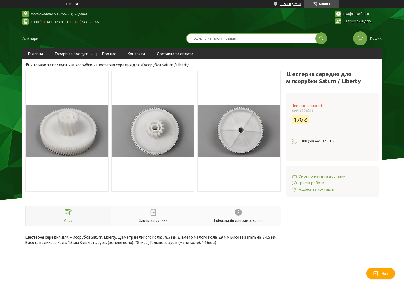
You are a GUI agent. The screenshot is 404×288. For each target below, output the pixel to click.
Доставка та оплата (175, 54)
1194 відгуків (290, 4)
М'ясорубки (81, 65)
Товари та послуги (71, 54)
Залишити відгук (357, 21)
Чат (380, 273)
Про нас (109, 54)
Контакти (136, 54)
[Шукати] (321, 38)
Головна (35, 54)
